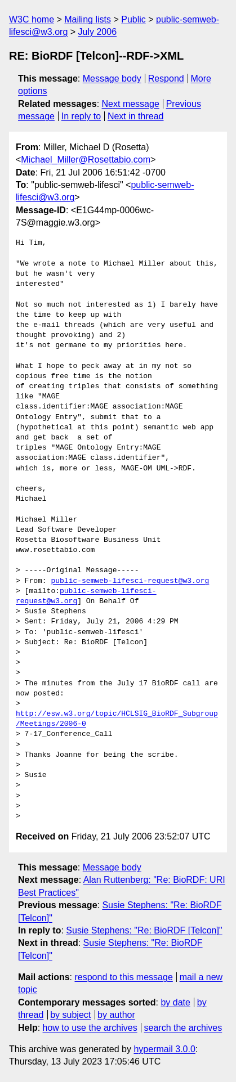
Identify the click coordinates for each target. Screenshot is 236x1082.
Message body (112, 78)
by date (175, 1002)
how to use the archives (90, 1027)
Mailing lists (87, 19)
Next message (130, 104)
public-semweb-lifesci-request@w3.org (130, 581)
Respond (166, 78)
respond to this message (123, 977)
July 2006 (97, 32)
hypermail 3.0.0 (164, 1049)
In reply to (81, 116)
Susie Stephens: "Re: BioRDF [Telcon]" (144, 930)
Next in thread (136, 116)
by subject (70, 1015)
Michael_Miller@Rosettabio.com (85, 159)
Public (133, 19)
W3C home (31, 19)
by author (116, 1015)
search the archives (183, 1027)
